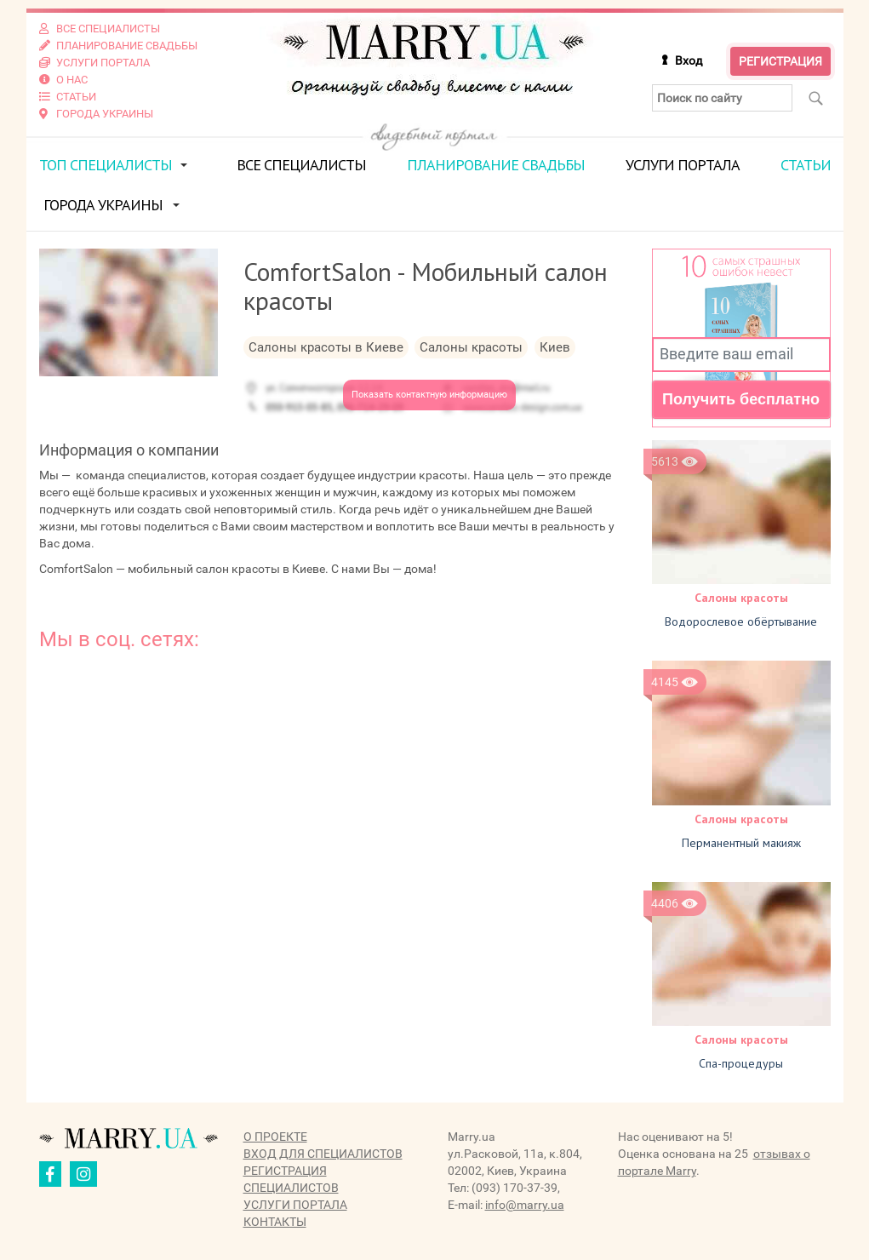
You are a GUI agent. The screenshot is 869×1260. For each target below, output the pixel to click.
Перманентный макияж (741, 842)
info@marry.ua (524, 1204)
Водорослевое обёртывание (741, 621)
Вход (688, 60)
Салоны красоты (741, 597)
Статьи (805, 165)
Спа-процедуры (741, 1063)
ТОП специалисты (105, 165)
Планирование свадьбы (496, 165)
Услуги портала (683, 165)
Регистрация (780, 61)
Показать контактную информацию (429, 394)
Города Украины (103, 205)
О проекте (275, 1136)
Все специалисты (301, 165)
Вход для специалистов (323, 1153)
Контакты (274, 1221)
